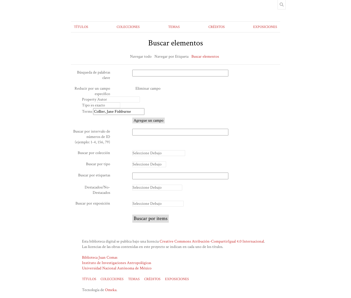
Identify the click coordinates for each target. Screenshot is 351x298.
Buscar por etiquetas (94, 175)
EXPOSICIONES (265, 27)
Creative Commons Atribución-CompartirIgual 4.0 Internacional (212, 241)
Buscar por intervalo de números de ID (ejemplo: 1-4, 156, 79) (91, 137)
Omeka (110, 289)
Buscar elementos (205, 56)
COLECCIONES (128, 27)
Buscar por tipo (98, 164)
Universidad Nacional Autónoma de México (117, 268)
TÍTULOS (81, 27)
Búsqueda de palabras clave (93, 75)
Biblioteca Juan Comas (99, 257)
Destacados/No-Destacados (97, 190)
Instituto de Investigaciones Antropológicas (116, 262)
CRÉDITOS (216, 27)
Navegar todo (141, 56)
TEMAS (174, 27)
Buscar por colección (94, 152)
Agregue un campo (148, 120)
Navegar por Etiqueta (171, 56)
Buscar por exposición (92, 203)
